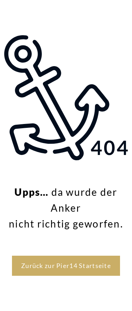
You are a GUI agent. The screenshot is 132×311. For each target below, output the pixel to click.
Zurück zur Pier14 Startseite (66, 265)
